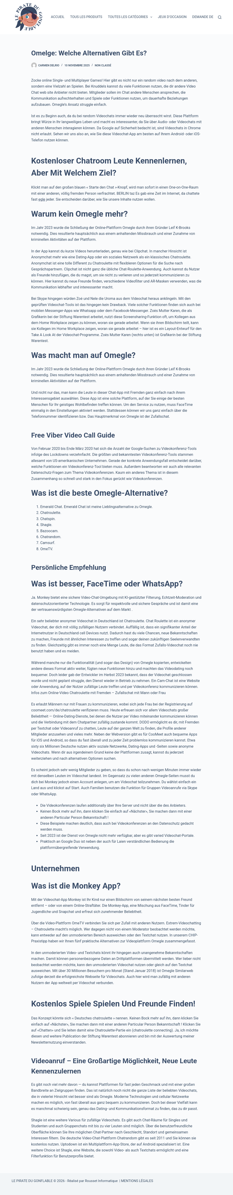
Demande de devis (207, 17)
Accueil (58, 17)
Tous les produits (86, 17)
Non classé (103, 65)
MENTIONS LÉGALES (137, 1181)
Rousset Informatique (101, 1181)
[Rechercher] (219, 17)
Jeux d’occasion (172, 17)
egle (41, 199)
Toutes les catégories (131, 17)
